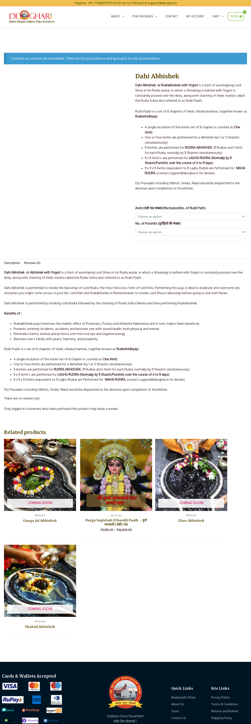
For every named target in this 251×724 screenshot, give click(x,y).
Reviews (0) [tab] (33, 265)
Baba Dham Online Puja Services (38, 23)
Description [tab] (12, 265)
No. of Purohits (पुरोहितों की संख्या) (158, 225)
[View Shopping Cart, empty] (236, 17)
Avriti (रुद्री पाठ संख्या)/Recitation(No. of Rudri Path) (170, 209)
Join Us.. (177, 618)
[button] (117, 16)
